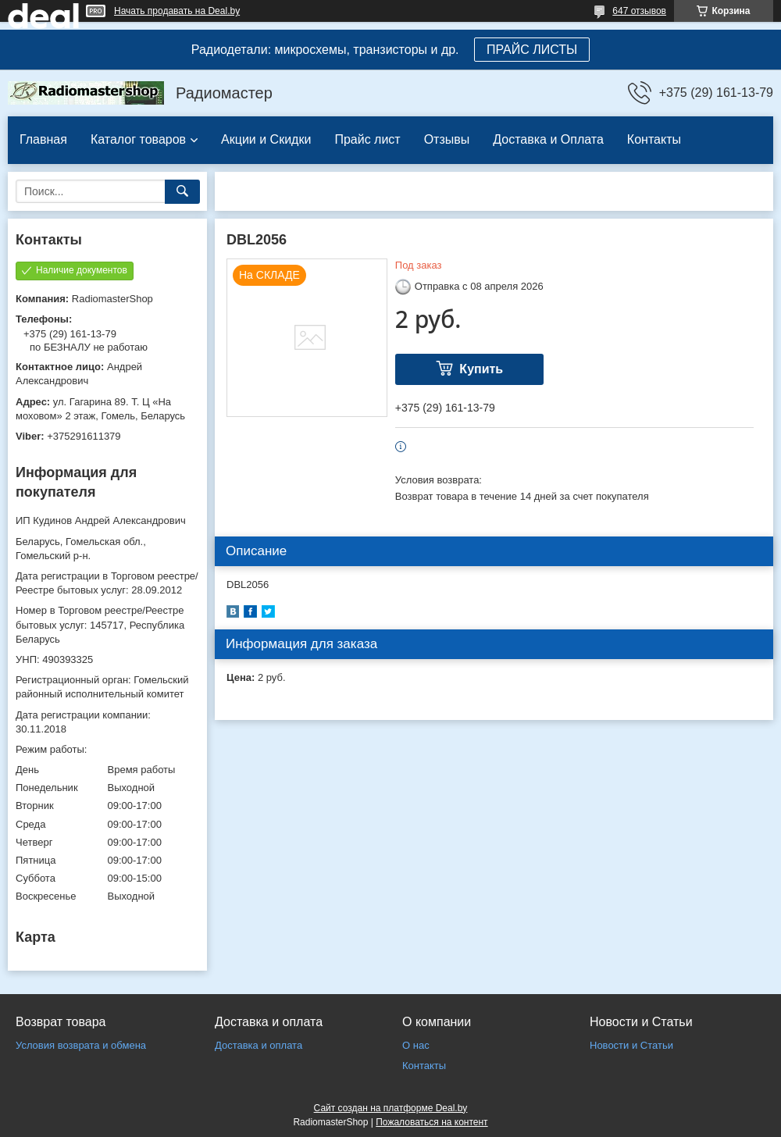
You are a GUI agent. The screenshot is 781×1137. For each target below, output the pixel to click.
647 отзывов (639, 10)
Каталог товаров (138, 139)
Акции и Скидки (266, 139)
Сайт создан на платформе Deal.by (391, 1108)
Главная (43, 139)
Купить (481, 369)
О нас (416, 1045)
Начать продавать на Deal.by (177, 10)
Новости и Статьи (631, 1045)
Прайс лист (367, 139)
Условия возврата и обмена (81, 1045)
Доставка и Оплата (548, 139)
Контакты (654, 139)
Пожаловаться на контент (431, 1122)
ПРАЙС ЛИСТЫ (532, 49)
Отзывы (447, 139)
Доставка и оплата (258, 1045)
